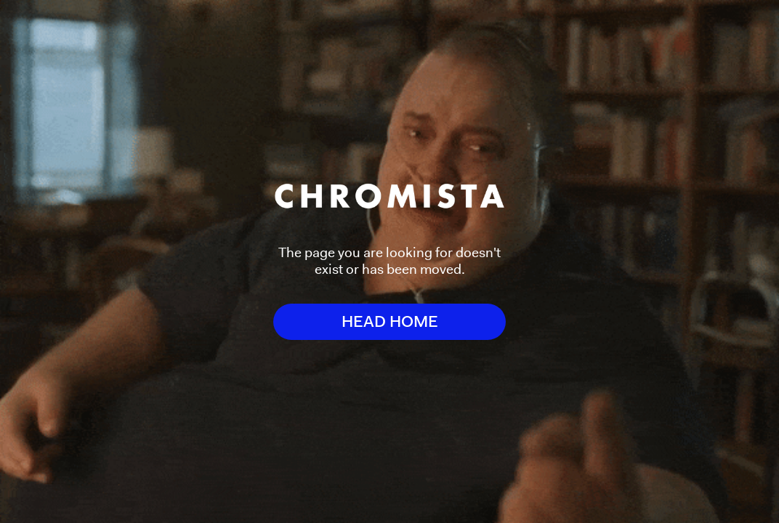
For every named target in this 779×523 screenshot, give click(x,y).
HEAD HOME (390, 321)
